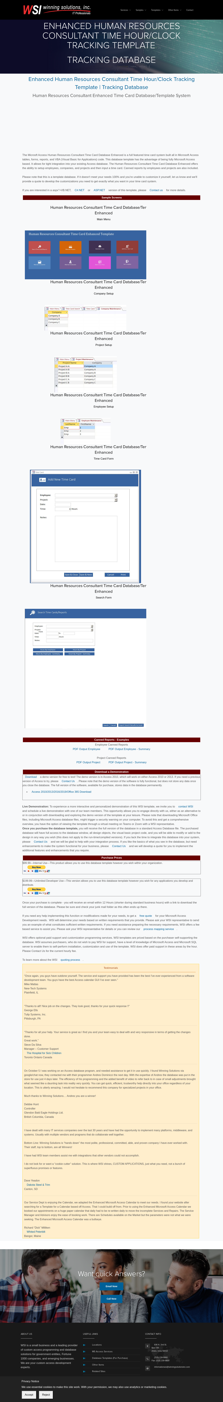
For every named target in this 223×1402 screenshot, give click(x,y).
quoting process (70, 959)
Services (124, 10)
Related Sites (98, 1371)
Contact (189, 10)
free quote (146, 915)
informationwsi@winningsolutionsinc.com (172, 1367)
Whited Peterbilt (36, 1231)
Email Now (111, 1286)
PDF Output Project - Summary (127, 762)
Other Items (173, 10)
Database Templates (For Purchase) (110, 1358)
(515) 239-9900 (161, 1357)
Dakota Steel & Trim (38, 1184)
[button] (85, 730)
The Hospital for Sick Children (44, 1053)
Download (31, 777)
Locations (97, 1344)
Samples (139, 10)
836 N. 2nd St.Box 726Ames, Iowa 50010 (160, 1348)
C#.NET (79, 190)
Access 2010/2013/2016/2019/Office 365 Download (61, 791)
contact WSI (185, 806)
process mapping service (158, 929)
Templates (156, 10)
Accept (29, 1394)
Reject (46, 1394)
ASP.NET (99, 190)
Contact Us (68, 781)
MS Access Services (102, 1351)
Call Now (111, 1298)
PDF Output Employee (86, 749)
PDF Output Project (88, 762)
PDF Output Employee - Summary (129, 749)
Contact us (156, 190)
